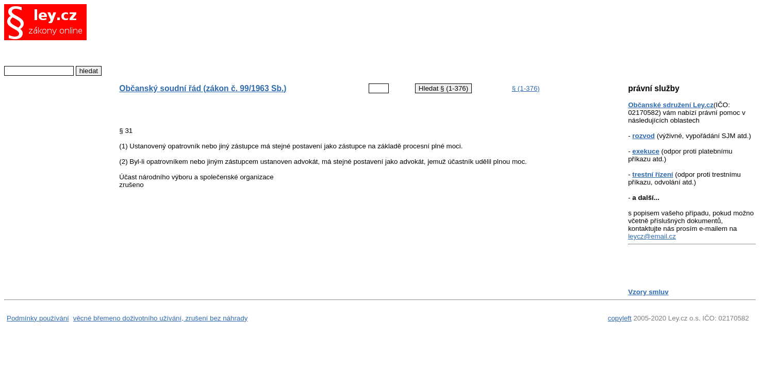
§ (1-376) (526, 88)
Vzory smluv (648, 292)
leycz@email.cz (652, 236)
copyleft (620, 318)
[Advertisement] (353, 38)
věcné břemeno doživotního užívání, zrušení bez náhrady (160, 318)
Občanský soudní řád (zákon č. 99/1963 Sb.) (202, 88)
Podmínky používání (38, 318)
